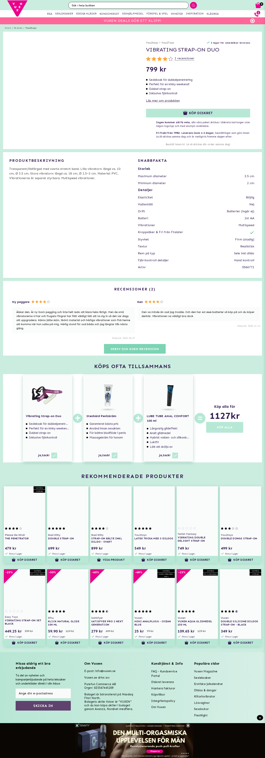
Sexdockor (201, 709)
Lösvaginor (202, 703)
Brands (18, 28)
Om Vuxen (158, 707)
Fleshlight (201, 715)
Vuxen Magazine (206, 671)
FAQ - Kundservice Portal (164, 674)
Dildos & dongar (205, 690)
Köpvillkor (158, 694)
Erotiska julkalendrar (208, 684)
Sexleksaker (202, 678)
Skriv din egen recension (135, 349)
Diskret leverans (162, 682)
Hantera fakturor (163, 688)
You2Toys (167, 42)
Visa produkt (111, 560)
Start (8, 28)
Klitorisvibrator (204, 696)
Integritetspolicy (163, 701)
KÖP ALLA (224, 427)
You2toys (31, 28)
